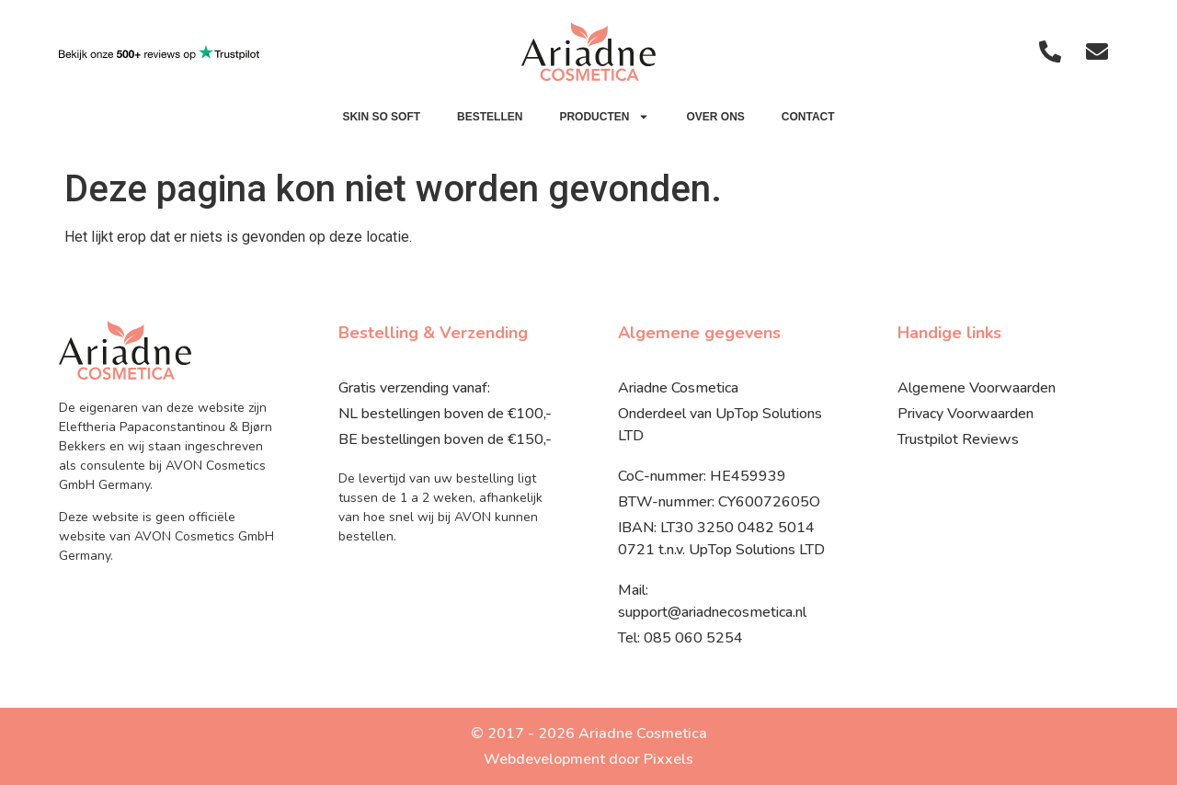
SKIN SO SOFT (381, 116)
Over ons (715, 116)
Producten (604, 116)
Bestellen (489, 116)
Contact (808, 116)
